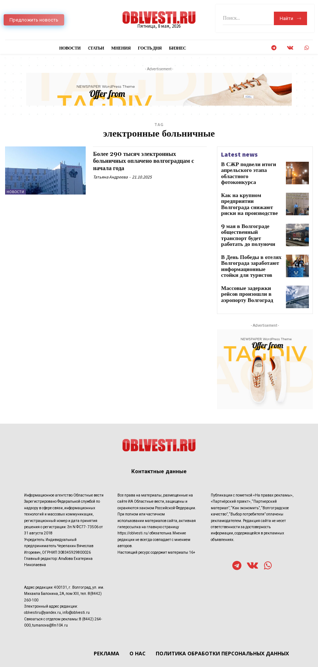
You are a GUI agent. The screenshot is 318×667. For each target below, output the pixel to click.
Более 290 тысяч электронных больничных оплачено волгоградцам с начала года (147, 161)
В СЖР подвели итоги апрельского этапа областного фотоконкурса (250, 169)
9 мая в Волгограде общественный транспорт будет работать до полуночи (248, 226)
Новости (15, 191)
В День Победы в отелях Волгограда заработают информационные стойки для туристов (250, 257)
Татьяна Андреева (110, 177)
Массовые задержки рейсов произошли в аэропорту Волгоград (248, 282)
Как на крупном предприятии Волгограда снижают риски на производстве (251, 197)
